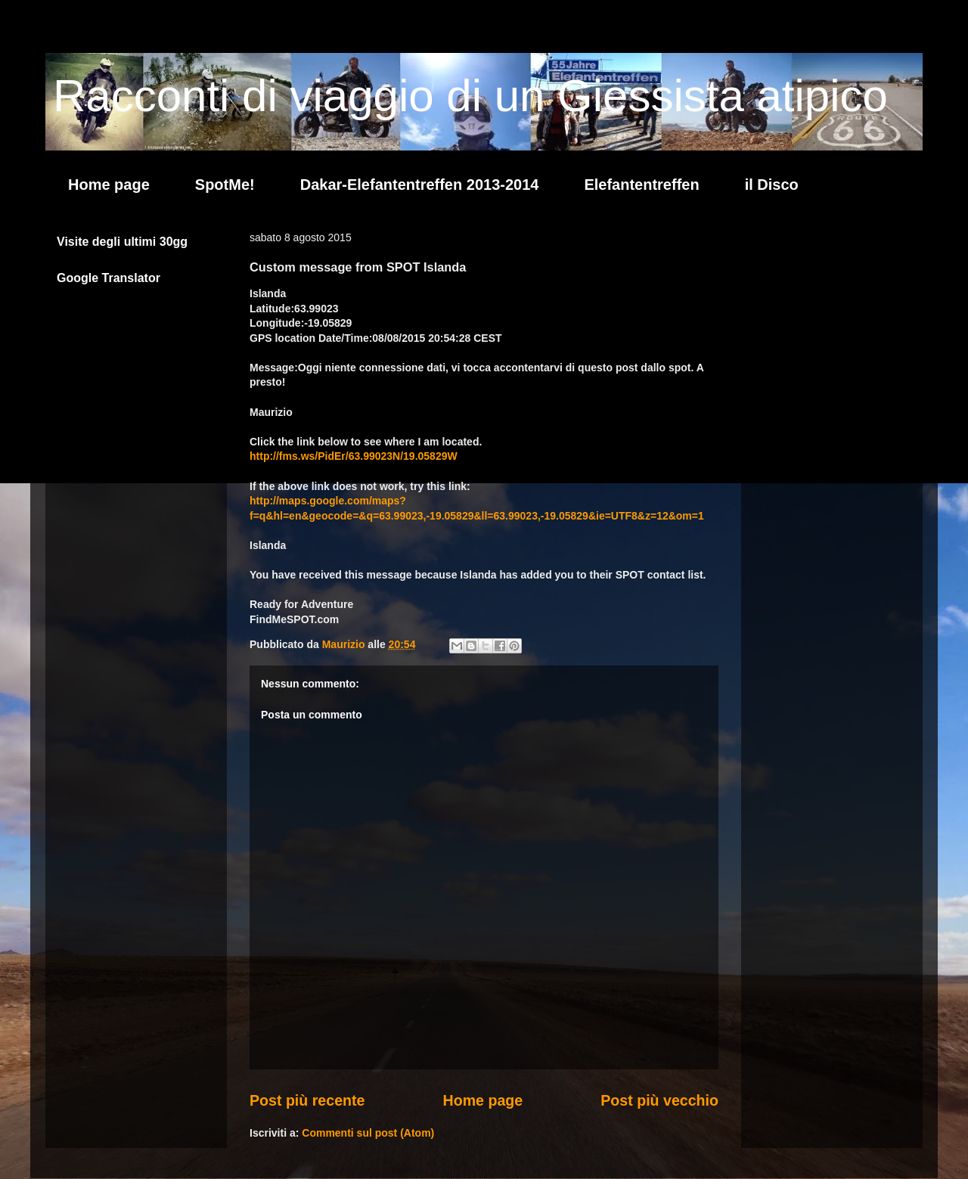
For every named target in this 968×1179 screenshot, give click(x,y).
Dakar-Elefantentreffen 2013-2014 (419, 184)
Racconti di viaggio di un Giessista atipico (470, 95)
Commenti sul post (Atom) (368, 1133)
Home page (109, 184)
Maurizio (345, 644)
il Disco (772, 184)
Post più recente (307, 1100)
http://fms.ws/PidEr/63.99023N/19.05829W (354, 456)
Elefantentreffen (641, 184)
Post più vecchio (659, 1100)
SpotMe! (225, 184)
